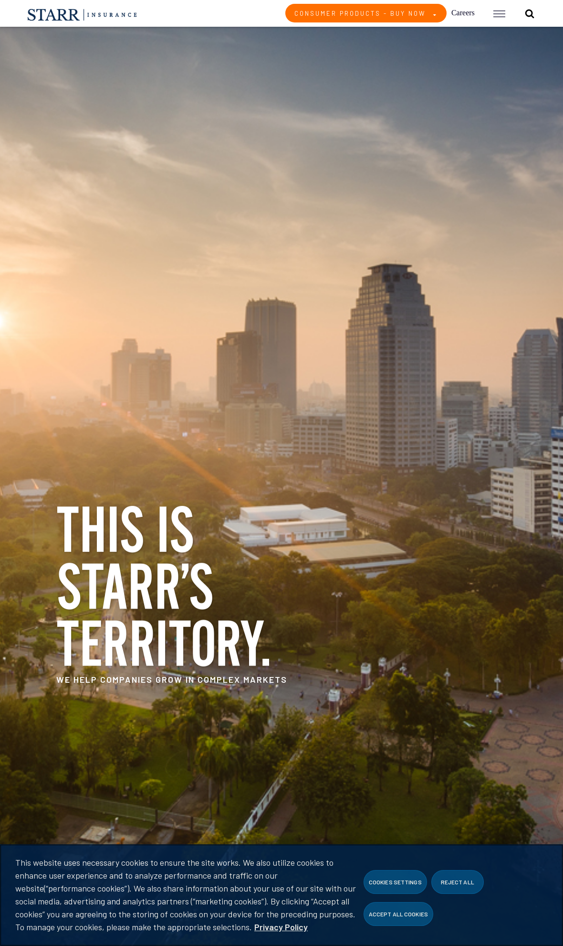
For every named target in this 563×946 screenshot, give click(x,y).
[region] (281, 895)
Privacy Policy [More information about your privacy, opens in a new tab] (281, 927)
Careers (463, 13)
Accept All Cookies (398, 914)
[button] (499, 13)
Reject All (457, 882)
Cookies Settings (395, 882)
